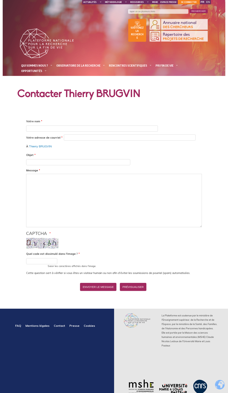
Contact (59, 324)
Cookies (89, 324)
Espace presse (168, 2)
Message (32, 170)
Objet (30, 155)
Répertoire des (184, 37)
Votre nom (33, 121)
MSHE (155, 2)
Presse (74, 324)
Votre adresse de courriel (43, 137)
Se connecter (189, 2)
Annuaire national (184, 25)
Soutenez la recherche (137, 32)
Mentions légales (37, 324)
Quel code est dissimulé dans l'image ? (52, 253)
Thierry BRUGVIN (40, 146)
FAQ (18, 324)
